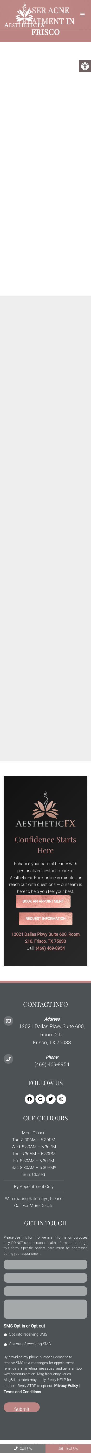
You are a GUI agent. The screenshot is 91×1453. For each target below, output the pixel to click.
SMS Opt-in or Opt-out (24, 1325)
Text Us (68, 1448)
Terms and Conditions (22, 1392)
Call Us (23, 1448)
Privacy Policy (66, 1385)
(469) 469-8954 (50, 948)
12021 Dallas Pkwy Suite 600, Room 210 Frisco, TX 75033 (52, 1034)
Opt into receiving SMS (28, 1334)
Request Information (46, 919)
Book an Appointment (43, 901)
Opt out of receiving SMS (30, 1344)
